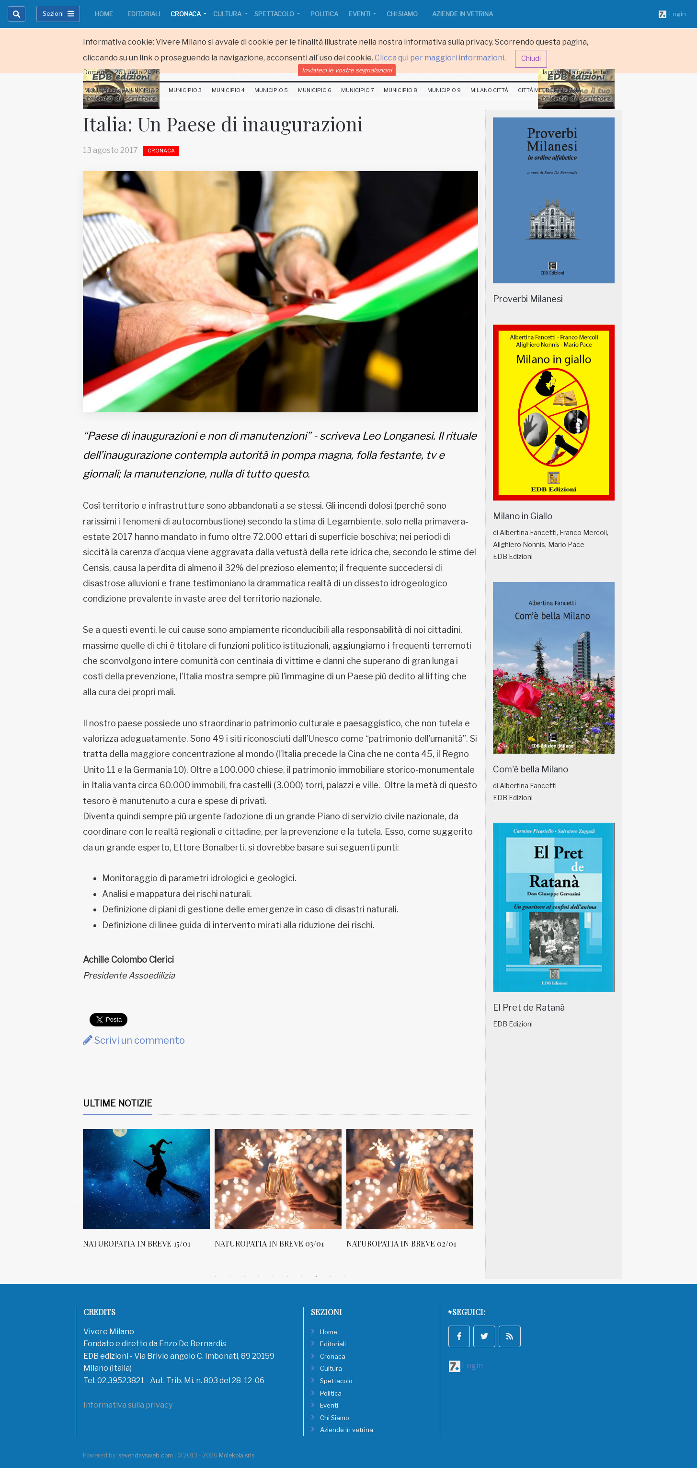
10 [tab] (345, 1277)
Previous (75, 1199)
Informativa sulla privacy (127, 1405)
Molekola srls (236, 1455)
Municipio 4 (228, 90)
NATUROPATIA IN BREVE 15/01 (136, 1243)
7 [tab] (302, 1277)
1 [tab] (215, 1277)
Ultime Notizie (117, 1103)
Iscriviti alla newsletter (576, 72)
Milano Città (489, 90)
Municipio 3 (185, 90)
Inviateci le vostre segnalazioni (347, 70)
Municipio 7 (357, 90)
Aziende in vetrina (462, 14)
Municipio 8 (400, 90)
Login (672, 14)
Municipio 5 (271, 90)
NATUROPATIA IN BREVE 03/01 (269, 1243)
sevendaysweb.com (145, 1455)
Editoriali (143, 14)
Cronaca (186, 14)
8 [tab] (316, 1277)
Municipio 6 (314, 90)
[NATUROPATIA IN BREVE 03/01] (278, 1179)
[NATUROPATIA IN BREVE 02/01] (409, 1179)
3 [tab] (244, 1277)
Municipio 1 (100, 90)
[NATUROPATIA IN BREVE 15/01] (146, 1179)
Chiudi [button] (531, 58)
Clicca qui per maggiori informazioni (439, 57)
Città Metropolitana (549, 90)
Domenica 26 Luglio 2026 (121, 72)
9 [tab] (330, 1277)
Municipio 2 (142, 90)
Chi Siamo (402, 14)
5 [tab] (273, 1277)
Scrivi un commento (134, 1040)
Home (104, 14)
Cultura (228, 14)
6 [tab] (287, 1277)
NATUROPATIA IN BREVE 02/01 (401, 1243)
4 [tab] (258, 1277)
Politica (324, 14)
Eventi (360, 14)
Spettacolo (275, 14)
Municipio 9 (444, 90)
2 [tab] (230, 1277)
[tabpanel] (149, 1193)
